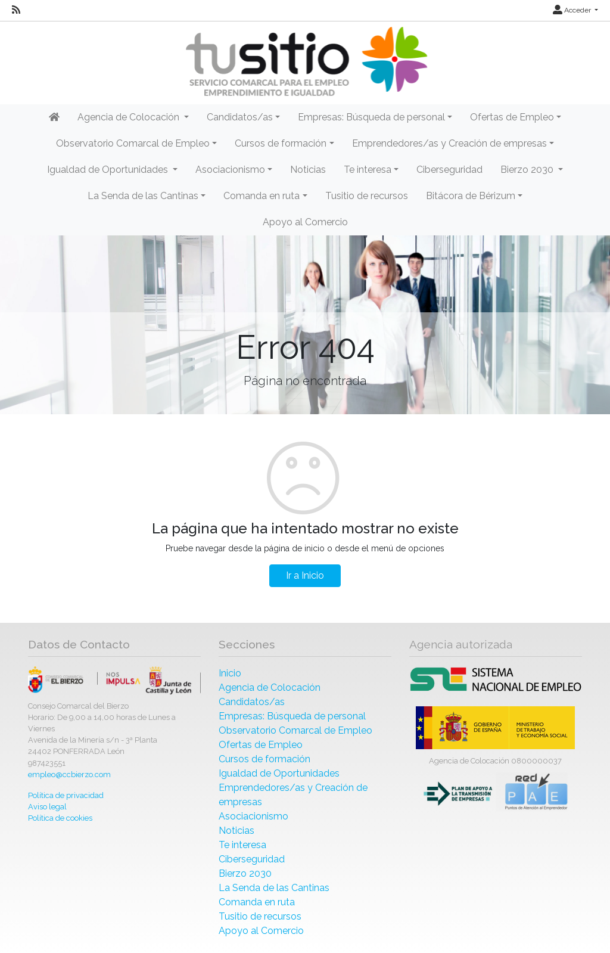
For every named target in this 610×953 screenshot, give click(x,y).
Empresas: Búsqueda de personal (292, 716)
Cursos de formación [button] (280, 143)
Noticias (308, 169)
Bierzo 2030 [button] (528, 169)
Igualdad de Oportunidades (279, 773)
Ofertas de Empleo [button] (512, 117)
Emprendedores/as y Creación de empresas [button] (449, 143)
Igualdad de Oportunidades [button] (108, 169)
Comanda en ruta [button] (261, 195)
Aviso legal (47, 806)
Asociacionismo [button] (230, 169)
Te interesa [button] (367, 169)
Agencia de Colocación (269, 687)
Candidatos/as (252, 701)
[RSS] (16, 10)
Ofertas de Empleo (261, 744)
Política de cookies (60, 818)
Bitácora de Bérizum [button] (470, 195)
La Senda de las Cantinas (274, 887)
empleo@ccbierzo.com (69, 774)
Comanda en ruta (257, 902)
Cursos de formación (264, 759)
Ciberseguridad (449, 169)
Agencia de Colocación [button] (129, 117)
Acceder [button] (573, 10)
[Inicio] (305, 61)
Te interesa (242, 844)
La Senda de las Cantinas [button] (143, 195)
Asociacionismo (253, 816)
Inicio (230, 673)
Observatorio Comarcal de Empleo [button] (133, 143)
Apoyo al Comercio (305, 222)
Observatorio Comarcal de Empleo (295, 730)
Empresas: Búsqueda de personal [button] (371, 117)
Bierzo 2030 (245, 873)
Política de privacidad (66, 795)
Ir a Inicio (305, 575)
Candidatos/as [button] (240, 117)
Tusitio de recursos (366, 195)
